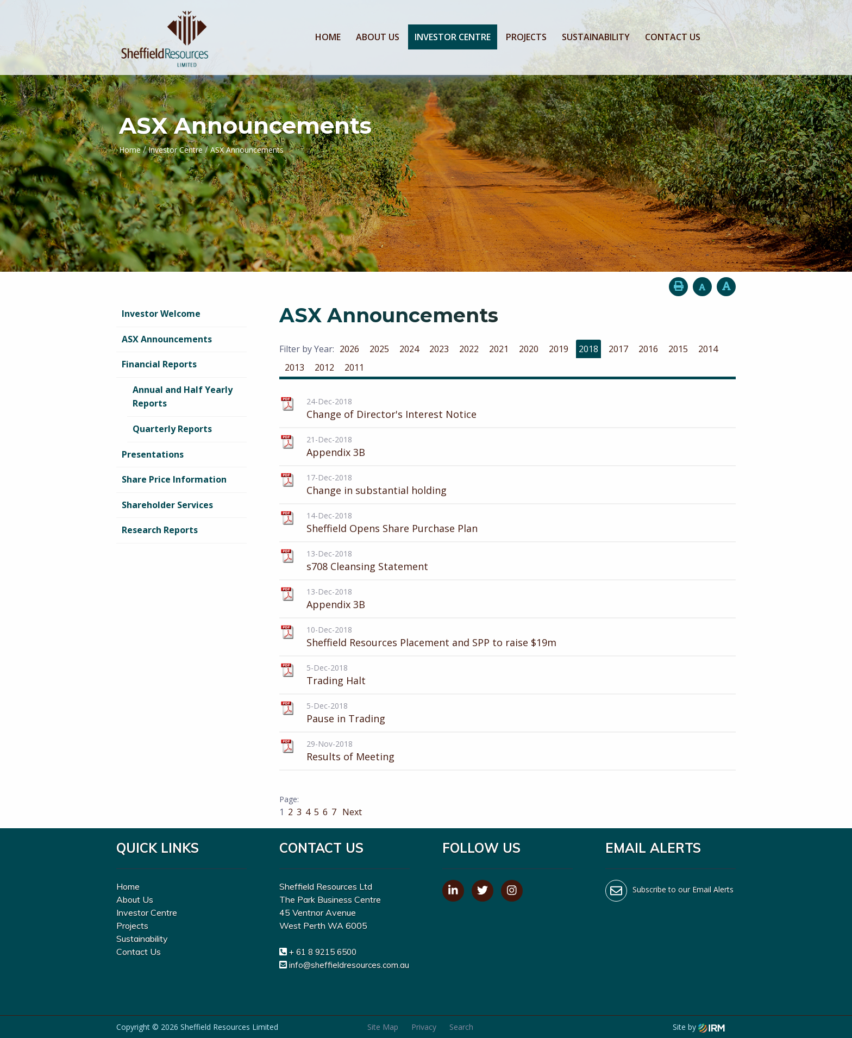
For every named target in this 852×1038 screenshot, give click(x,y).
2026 (349, 349)
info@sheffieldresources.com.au (349, 965)
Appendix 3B (335, 452)
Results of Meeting (350, 756)
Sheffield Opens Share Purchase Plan (392, 528)
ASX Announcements (167, 339)
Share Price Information (174, 479)
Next (351, 812)
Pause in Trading (345, 718)
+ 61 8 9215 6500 (322, 952)
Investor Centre (453, 37)
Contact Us (672, 37)
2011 (354, 367)
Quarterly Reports (172, 429)
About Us (377, 37)
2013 (294, 367)
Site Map (382, 1027)
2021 (499, 349)
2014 (708, 349)
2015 (678, 349)
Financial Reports (159, 364)
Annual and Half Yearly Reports (183, 397)
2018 (588, 349)
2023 (439, 349)
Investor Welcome (161, 314)
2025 (379, 349)
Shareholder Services (167, 505)
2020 (528, 349)
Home (328, 37)
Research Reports (160, 530)
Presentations (153, 454)
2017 (618, 349)
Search (461, 1027)
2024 (409, 349)
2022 (469, 349)
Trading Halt (336, 680)
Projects (526, 37)
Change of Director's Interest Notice (391, 414)
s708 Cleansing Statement (367, 566)
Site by (699, 1027)
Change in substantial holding (376, 490)
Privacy (423, 1027)
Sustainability (596, 37)
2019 (558, 349)
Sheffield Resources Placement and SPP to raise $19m (431, 642)
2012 (324, 367)
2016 (648, 349)
